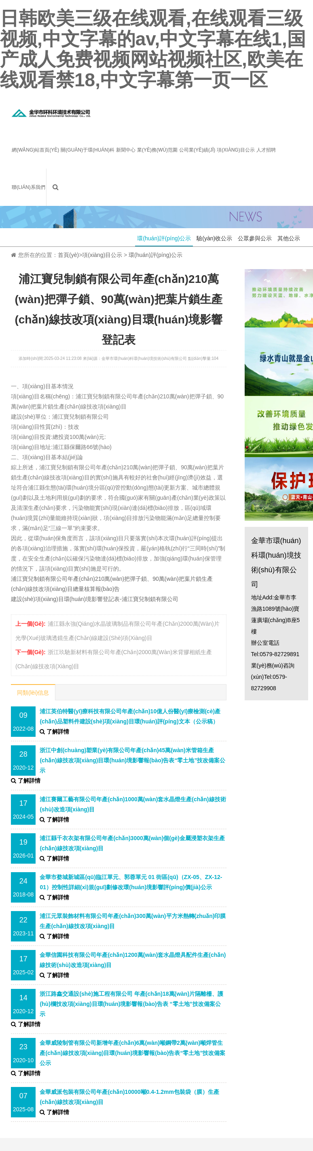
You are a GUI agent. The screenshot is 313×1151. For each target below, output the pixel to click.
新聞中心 (125, 150)
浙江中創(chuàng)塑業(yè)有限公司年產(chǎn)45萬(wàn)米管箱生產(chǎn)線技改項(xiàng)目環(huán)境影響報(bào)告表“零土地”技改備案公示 (132, 760)
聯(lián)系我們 (28, 187)
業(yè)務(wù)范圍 (157, 150)
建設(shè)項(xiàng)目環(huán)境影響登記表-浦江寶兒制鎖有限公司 (94, 599)
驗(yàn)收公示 (214, 238)
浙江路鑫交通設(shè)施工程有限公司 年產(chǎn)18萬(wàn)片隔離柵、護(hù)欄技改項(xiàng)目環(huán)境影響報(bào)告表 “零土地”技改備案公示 (131, 1004)
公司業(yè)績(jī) (197, 150)
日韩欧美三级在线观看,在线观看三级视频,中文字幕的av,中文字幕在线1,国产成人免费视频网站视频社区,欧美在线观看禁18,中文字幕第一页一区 (153, 49)
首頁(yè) (68, 255)
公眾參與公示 (255, 238)
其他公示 (288, 238)
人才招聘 (266, 150)
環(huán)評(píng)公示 (164, 238)
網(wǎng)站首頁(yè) (35, 150)
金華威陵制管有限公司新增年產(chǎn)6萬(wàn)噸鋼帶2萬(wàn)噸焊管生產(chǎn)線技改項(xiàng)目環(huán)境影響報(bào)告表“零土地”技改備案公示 (132, 1053)
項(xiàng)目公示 (235, 150)
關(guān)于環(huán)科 (87, 150)
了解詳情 (54, 731)
